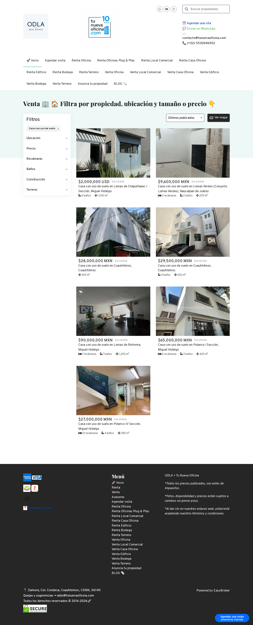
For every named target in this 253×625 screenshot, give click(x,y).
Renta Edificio (36, 72)
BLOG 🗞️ (120, 84)
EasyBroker (222, 591)
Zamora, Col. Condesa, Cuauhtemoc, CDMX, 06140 (64, 590)
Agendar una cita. (39, 508)
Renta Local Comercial (157, 61)
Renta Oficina (81, 61)
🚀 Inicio (32, 61)
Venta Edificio (209, 72)
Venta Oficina (114, 72)
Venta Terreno (61, 84)
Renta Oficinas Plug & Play (116, 61)
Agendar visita (55, 61)
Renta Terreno (89, 72)
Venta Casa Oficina (180, 72)
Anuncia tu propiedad (93, 84)
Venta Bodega (36, 84)
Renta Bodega (62, 72)
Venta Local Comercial (145, 72)
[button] (47, 138)
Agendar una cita (199, 23)
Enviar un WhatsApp (201, 29)
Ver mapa (218, 118)
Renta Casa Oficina (192, 61)
